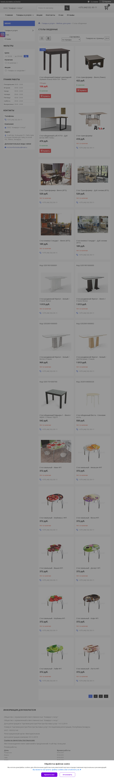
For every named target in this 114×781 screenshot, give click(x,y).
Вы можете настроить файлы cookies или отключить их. (56, 769)
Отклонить (67, 775)
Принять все (49, 775)
